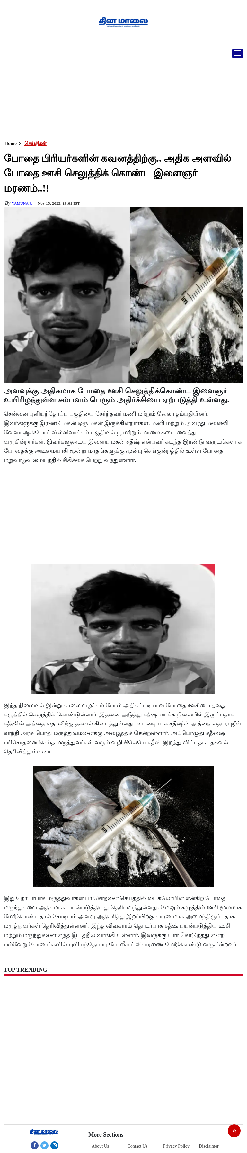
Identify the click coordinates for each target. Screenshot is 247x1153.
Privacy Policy (176, 1146)
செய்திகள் (35, 143)
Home (10, 143)
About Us (100, 1146)
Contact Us (138, 1146)
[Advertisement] (121, 92)
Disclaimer (208, 1146)
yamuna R (22, 203)
